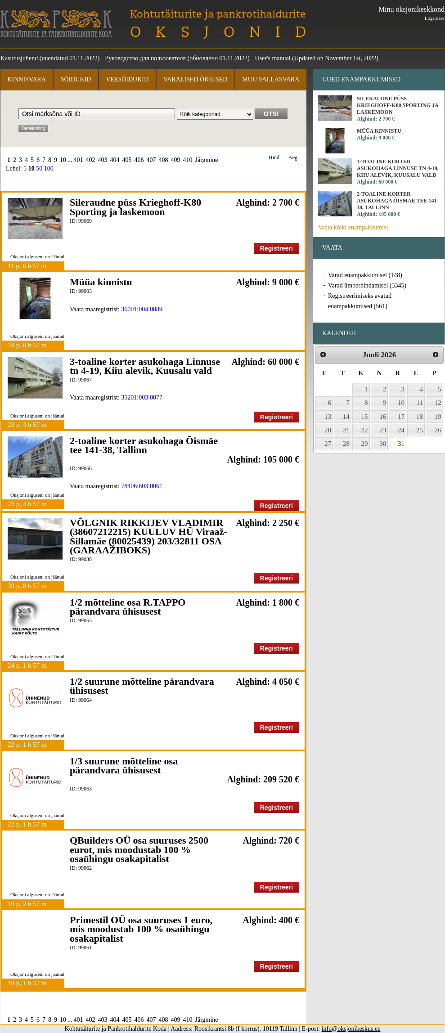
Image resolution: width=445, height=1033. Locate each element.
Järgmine (206, 160)
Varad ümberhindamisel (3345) (367, 285)
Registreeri (276, 248)
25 (419, 430)
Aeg (292, 158)
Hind (274, 158)
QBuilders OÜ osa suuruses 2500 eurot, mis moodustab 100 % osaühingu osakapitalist (139, 849)
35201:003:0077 (141, 397)
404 (115, 160)
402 (90, 160)
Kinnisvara (26, 79)
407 (151, 160)
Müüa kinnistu (101, 281)
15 (364, 416)
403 (103, 160)
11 (419, 402)
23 (382, 430)
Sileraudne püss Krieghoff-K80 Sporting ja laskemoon (135, 207)
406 (139, 160)
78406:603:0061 (141, 486)
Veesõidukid (127, 79)
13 (327, 416)
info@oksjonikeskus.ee (351, 1028)
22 (364, 430)
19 (438, 416)
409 (175, 160)
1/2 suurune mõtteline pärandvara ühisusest (142, 686)
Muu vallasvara (270, 79)
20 (327, 430)
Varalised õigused (195, 79)
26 (438, 430)
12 (438, 402)
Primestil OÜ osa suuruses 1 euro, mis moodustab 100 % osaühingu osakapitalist (141, 929)
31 (401, 443)
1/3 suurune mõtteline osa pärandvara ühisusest (124, 765)
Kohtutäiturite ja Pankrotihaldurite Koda (56, 23)
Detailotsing (33, 128)
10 (63, 160)
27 (327, 443)
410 (188, 160)
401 (78, 160)
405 (127, 160)
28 (346, 443)
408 (163, 160)
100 (49, 168)
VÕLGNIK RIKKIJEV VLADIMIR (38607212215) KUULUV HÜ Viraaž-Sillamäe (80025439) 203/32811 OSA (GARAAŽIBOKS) (148, 536)
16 (382, 416)
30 (382, 443)
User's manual (273, 58)
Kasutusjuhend (19, 58)
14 (346, 416)
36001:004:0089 (141, 309)
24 (401, 430)
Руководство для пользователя (145, 58)
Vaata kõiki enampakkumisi (353, 227)
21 (346, 430)
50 (39, 168)
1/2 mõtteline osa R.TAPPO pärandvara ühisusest (127, 607)
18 (419, 416)
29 (364, 443)
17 (401, 416)
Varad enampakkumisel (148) (365, 275)
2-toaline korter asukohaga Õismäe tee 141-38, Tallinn (144, 445)
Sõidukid (76, 79)
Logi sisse (435, 18)
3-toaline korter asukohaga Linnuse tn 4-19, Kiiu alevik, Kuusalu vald (145, 366)
